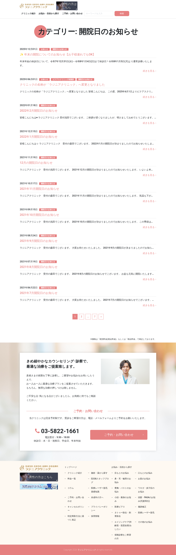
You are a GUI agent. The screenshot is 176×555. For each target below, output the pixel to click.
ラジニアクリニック (37, 6)
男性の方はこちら (69, 5)
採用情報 (95, 516)
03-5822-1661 (57, 435)
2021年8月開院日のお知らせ (38, 267)
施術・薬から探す (99, 473)
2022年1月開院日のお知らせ (38, 136)
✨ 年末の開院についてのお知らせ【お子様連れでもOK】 (57, 54)
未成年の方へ (97, 497)
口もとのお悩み (145, 473)
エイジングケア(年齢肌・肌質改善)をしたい (123, 525)
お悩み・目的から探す (49, 13)
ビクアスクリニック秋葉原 (63, 79)
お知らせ (44, 49)
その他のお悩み (145, 522)
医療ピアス (120, 507)
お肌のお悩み (144, 478)
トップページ (71, 467)
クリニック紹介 (28, 13)
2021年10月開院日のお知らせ (39, 215)
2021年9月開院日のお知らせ (38, 241)
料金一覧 (72, 478)
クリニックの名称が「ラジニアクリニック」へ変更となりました (62, 84)
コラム (71, 488)
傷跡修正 (142, 507)
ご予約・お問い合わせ (72, 13)
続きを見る (149, 71)
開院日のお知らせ (60, 49)
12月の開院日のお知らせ (36, 162)
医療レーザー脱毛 (146, 512)
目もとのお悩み (122, 473)
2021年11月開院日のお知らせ (39, 189)
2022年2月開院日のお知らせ (38, 110)
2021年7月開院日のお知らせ (38, 293)
